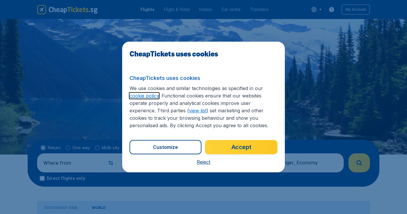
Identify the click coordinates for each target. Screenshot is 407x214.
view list (197, 111)
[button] (203, 162)
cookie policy (144, 96)
